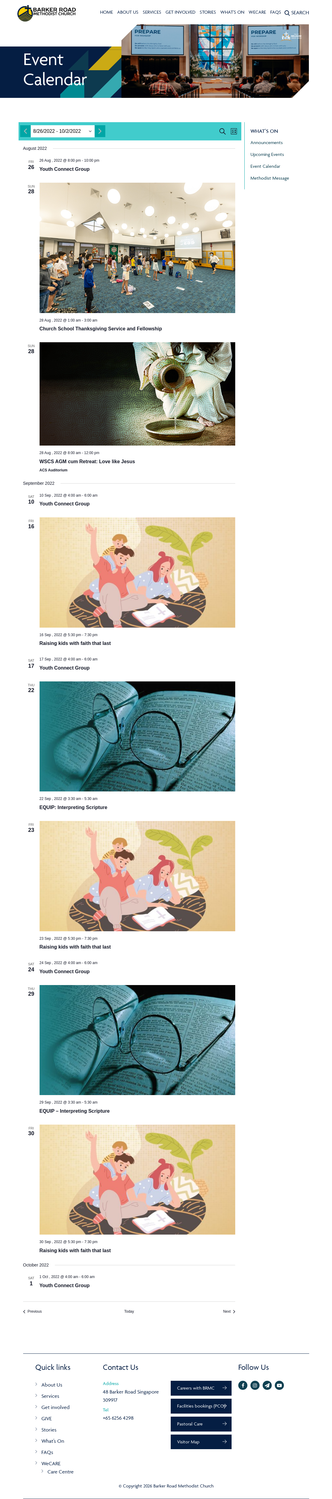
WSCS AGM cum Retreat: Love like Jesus (87, 461)
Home (106, 12)
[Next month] (100, 131)
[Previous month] (25, 131)
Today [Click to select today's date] (129, 1311)
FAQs (275, 12)
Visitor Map (188, 1442)
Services (152, 12)
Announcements (266, 142)
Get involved (180, 12)
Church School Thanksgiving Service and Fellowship (101, 328)
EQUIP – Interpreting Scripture (75, 1111)
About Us (127, 12)
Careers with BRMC (196, 1388)
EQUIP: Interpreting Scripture (73, 807)
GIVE (46, 1418)
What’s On (52, 1441)
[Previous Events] (32, 1311)
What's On (232, 12)
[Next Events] (229, 1311)
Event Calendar (265, 166)
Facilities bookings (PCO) (201, 1406)
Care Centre (60, 1472)
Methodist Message (269, 178)
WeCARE (257, 12)
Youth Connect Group (65, 169)
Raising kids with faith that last (75, 643)
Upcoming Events (267, 154)
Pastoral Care (190, 1424)
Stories (208, 12)
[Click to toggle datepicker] (57, 131)
